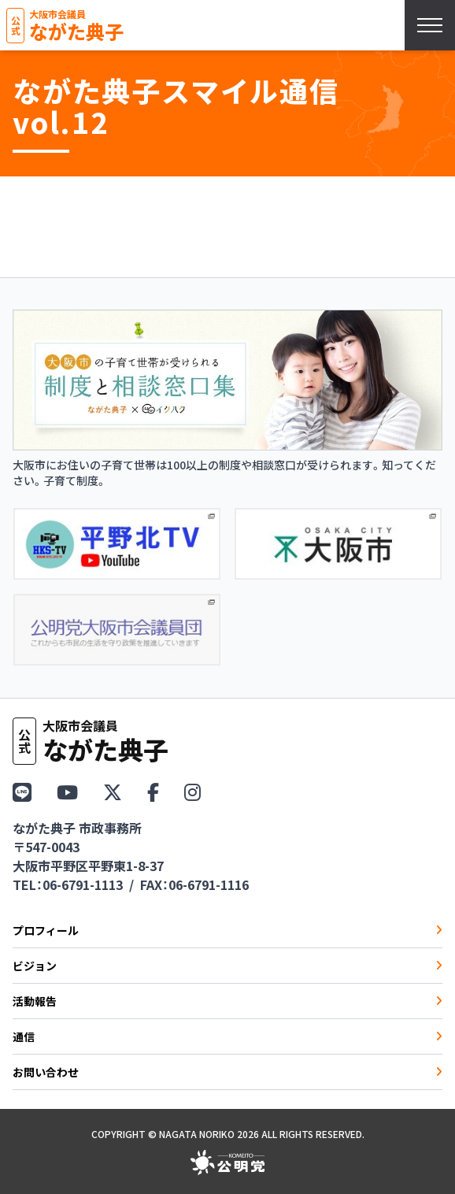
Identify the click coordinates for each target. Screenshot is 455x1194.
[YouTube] (67, 791)
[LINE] (22, 791)
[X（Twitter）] (112, 791)
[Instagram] (192, 791)
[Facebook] (153, 791)
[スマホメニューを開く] (430, 25)
